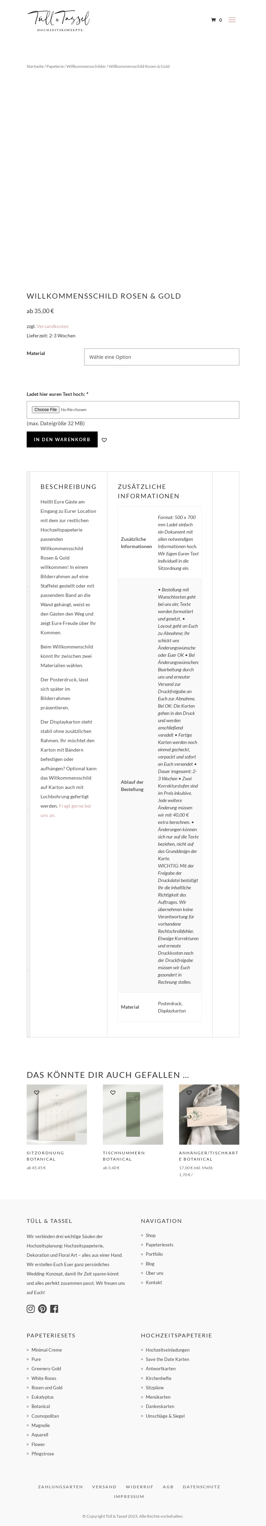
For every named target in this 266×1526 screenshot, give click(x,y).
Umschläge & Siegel (165, 1416)
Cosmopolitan (45, 1416)
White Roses (44, 1378)
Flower (38, 1444)
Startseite (35, 66)
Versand (104, 1486)
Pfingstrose (43, 1453)
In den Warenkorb (62, 439)
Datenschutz (201, 1486)
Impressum (129, 1496)
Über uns (154, 1273)
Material (36, 353)
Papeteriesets (160, 1244)
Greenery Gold (46, 1368)
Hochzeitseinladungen (167, 1350)
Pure (36, 1359)
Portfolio (154, 1254)
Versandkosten (53, 326)
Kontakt (154, 1282)
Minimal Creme (47, 1350)
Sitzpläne (155, 1387)
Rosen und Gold (47, 1387)
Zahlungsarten (60, 1486)
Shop (151, 1235)
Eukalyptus (43, 1397)
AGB (168, 1486)
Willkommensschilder (86, 66)
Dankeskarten (160, 1406)
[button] (104, 440)
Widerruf (140, 1486)
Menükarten (158, 1397)
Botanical (41, 1406)
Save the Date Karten (167, 1359)
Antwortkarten (161, 1368)
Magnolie (41, 1425)
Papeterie (55, 66)
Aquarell (40, 1434)
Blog (150, 1263)
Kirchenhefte (158, 1378)
